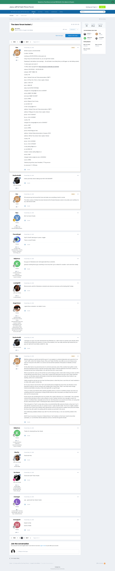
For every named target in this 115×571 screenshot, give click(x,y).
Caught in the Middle (28, 30)
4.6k (17, 485)
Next (27, 41)
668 (17, 295)
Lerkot (18, 28)
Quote (28, 169)
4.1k (17, 188)
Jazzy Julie (90, 33)
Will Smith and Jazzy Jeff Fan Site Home (20, 11)
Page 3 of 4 (36, 41)
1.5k (17, 315)
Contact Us (57, 567)
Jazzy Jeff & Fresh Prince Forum (21, 7)
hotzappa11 (16, 519)
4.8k (17, 465)
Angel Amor (17, 303)
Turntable (101, 37)
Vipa (16, 213)
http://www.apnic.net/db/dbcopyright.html (49, 66)
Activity (46, 11)
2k (17, 225)
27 (17, 60)
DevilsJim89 (17, 175)
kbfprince (17, 258)
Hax (17, 47)
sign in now (43, 545)
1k (17, 509)
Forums (11, 15)
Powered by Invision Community (57, 568)
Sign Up (102, 7)
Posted (29, 47)
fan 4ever (17, 472)
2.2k (17, 271)
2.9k (17, 247)
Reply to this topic (73, 35)
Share (65, 29)
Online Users (24, 15)
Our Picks (40, 11)
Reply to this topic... (23, 551)
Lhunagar (17, 497)
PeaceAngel (17, 234)
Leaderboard (54, 11)
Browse (33, 12)
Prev (14, 41)
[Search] (87, 12)
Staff (17, 15)
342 (17, 532)
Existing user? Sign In (92, 7)
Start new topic (59, 35)
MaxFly (16, 452)
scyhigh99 (16, 283)
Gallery (61, 11)
